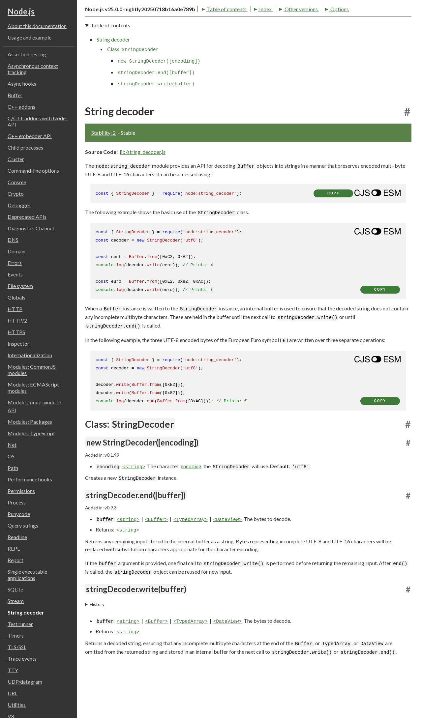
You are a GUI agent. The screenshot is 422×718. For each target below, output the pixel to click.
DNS (13, 240)
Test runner (20, 624)
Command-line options (33, 170)
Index (147, 46)
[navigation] (248, 94)
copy (333, 232)
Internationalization (30, 355)
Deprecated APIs (27, 217)
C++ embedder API (30, 136)
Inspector (18, 343)
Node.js (21, 11)
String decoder (26, 612)
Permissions (21, 491)
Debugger (19, 205)
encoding (191, 505)
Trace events (22, 658)
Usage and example (29, 37)
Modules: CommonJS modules (32, 369)
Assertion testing (27, 54)
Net (12, 445)
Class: (133, 88)
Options (221, 46)
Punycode (19, 514)
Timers (16, 635)
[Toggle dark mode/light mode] (405, 21)
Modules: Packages (30, 421)
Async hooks (22, 83)
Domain (16, 251)
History (97, 643)
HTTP (15, 309)
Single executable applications (27, 574)
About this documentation (37, 26)
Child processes (25, 147)
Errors (15, 263)
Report (15, 560)
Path (13, 468)
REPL (14, 548)
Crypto (16, 193)
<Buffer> (156, 558)
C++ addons (21, 106)
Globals (16, 297)
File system (20, 286)
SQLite (15, 589)
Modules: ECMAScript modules (33, 387)
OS (11, 456)
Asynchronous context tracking (33, 69)
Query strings (23, 525)
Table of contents (109, 46)
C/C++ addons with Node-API (38, 121)
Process (17, 502)
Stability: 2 (103, 171)
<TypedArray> (190, 558)
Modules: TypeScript (31, 433)
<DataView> (227, 558)
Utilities (17, 705)
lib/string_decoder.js (143, 190)
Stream (16, 601)
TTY (13, 670)
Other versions (183, 46)
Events (15, 274)
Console (17, 182)
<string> (133, 505)
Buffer (15, 95)
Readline (17, 537)
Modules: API (34, 406)
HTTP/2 (17, 320)
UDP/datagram (25, 681)
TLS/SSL (17, 647)
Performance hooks (30, 479)
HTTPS (16, 332)
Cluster (16, 159)
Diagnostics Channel (31, 228)
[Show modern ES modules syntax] (377, 231)
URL (12, 693)
